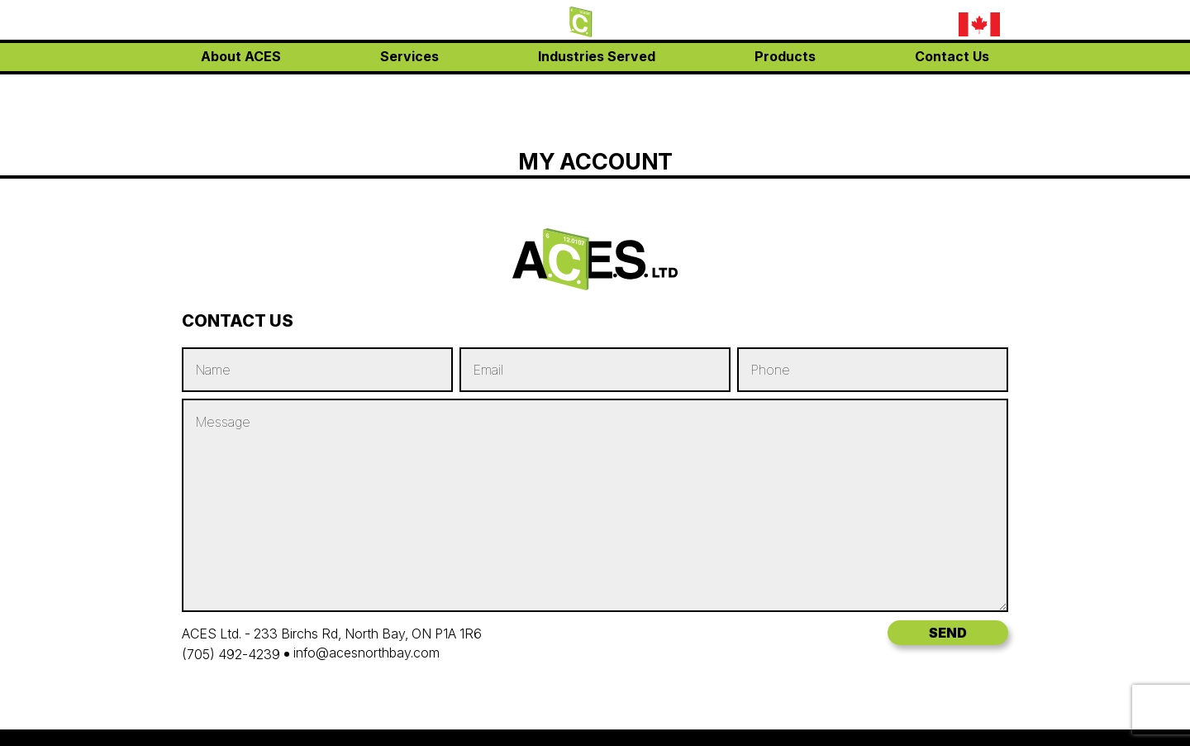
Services (409, 91)
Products (785, 91)
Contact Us (952, 91)
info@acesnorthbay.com (850, 48)
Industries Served (596, 91)
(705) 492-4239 (826, 25)
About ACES (241, 91)
